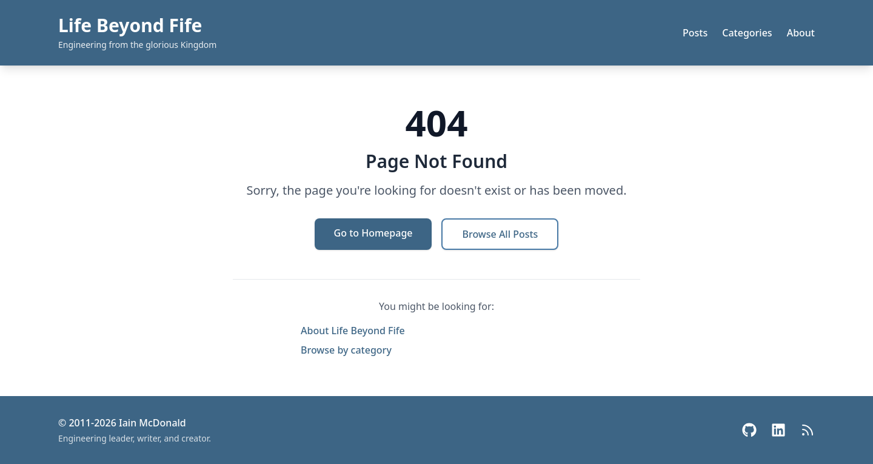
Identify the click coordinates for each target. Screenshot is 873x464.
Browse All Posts (500, 234)
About (801, 32)
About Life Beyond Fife (353, 330)
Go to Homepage (373, 233)
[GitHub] (749, 430)
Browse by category (346, 350)
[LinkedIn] (778, 430)
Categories (747, 32)
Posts (695, 32)
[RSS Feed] (807, 430)
